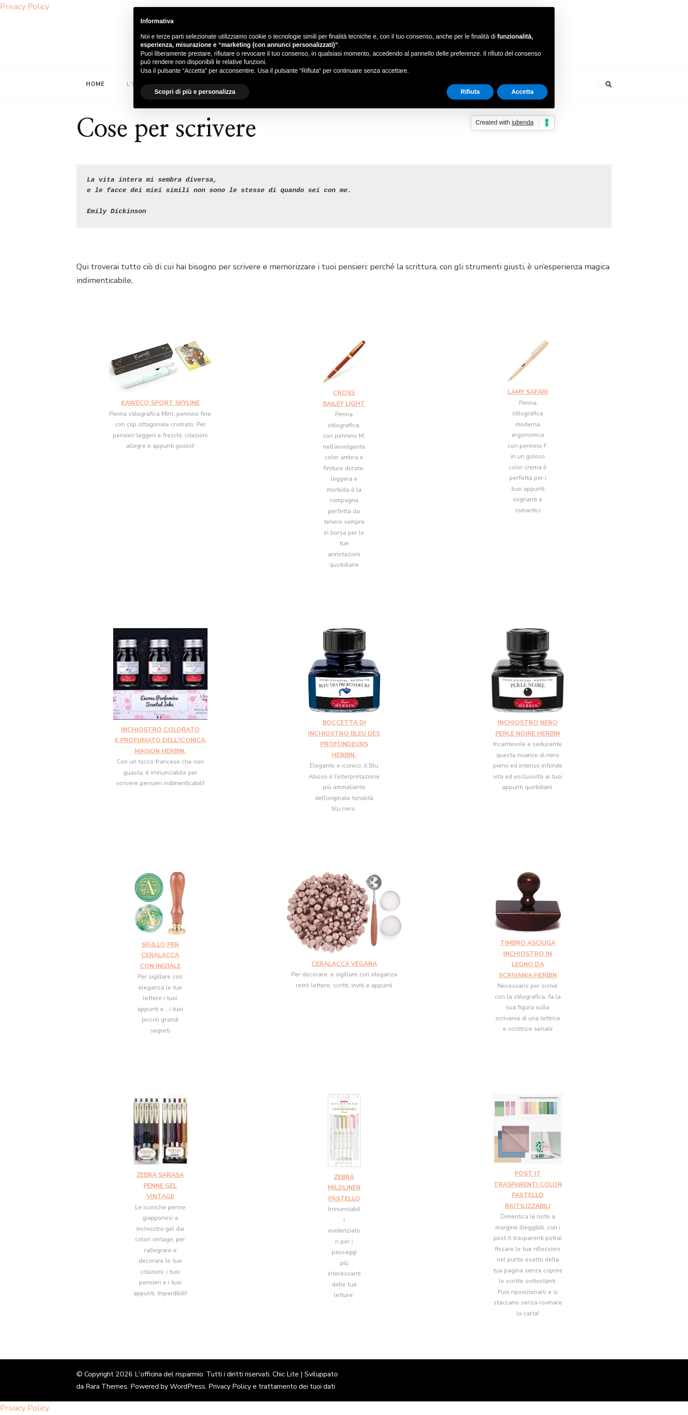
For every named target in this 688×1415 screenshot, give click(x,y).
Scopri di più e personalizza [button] (194, 91)
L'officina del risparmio (169, 1374)
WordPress (187, 1386)
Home (95, 84)
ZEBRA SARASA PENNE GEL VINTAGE (160, 1186)
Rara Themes (106, 1386)
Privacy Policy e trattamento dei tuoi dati (271, 1386)
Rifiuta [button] (470, 91)
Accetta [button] (522, 91)
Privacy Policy (24, 6)
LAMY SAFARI (528, 392)
